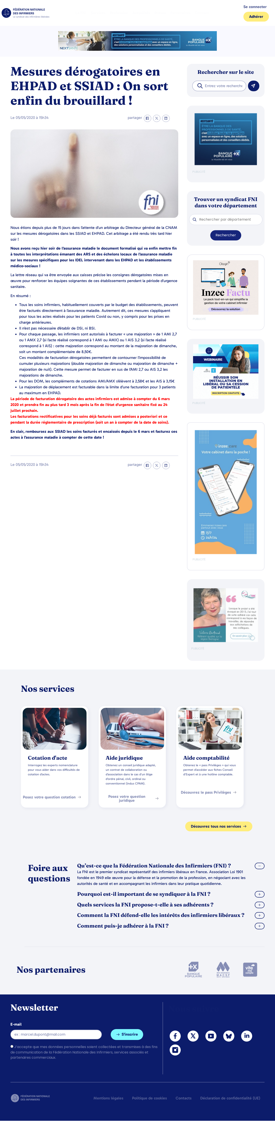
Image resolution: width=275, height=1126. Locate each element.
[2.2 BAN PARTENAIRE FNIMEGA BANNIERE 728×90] (137, 49)
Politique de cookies (149, 1098)
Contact (202, 12)
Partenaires (180, 12)
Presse (160, 12)
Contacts (184, 1098)
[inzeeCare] (226, 553)
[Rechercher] (253, 86)
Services (98, 12)
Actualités (141, 12)
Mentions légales (108, 1098)
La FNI (80, 12)
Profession (119, 12)
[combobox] (219, 86)
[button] (147, 118)
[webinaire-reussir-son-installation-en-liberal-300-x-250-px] (225, 398)
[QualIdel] (226, 641)
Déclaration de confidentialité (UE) (230, 1098)
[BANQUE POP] (226, 164)
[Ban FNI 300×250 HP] (225, 314)
